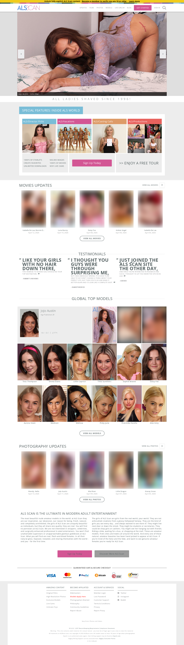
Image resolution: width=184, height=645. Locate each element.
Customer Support (101, 600)
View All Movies (150, 185)
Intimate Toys (52, 607)
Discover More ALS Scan (112, 553)
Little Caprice (79, 362)
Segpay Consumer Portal (107, 638)
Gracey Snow (150, 491)
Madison (54, 403)
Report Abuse (75, 611)
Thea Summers (104, 362)
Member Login (100, 593)
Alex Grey (154, 403)
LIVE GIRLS (120, 8)
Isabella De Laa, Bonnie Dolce (35, 230)
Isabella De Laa (150, 230)
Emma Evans (54, 362)
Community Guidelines (79, 607)
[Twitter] (122, 593)
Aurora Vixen (30, 403)
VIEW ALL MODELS (92, 433)
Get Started (143, 8)
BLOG (129, 8)
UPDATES (83, 8)
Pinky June (104, 403)
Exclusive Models (53, 600)
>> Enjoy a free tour (139, 163)
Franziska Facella (129, 403)
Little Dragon (121, 491)
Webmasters (75, 593)
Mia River (92, 491)
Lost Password (100, 597)
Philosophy (74, 604)
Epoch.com (116, 636)
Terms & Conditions (102, 604)
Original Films (51, 593)
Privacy (97, 607)
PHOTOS (100, 8)
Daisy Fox (92, 230)
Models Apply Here (78, 597)
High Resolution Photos (56, 597)
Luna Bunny (63, 230)
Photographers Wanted (79, 600)
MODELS (109, 8)
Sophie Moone (129, 362)
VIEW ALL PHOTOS (92, 499)
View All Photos (150, 446)
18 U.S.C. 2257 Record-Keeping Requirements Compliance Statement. (92, 628)
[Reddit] (122, 600)
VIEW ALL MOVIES (92, 238)
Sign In (157, 8)
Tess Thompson (30, 362)
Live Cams (50, 604)
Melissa (79, 403)
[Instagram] (123, 597)
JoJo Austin (48, 311)
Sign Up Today (92, 163)
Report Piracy (99, 611)
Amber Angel (121, 230)
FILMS (91, 8)
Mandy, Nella (33, 491)
